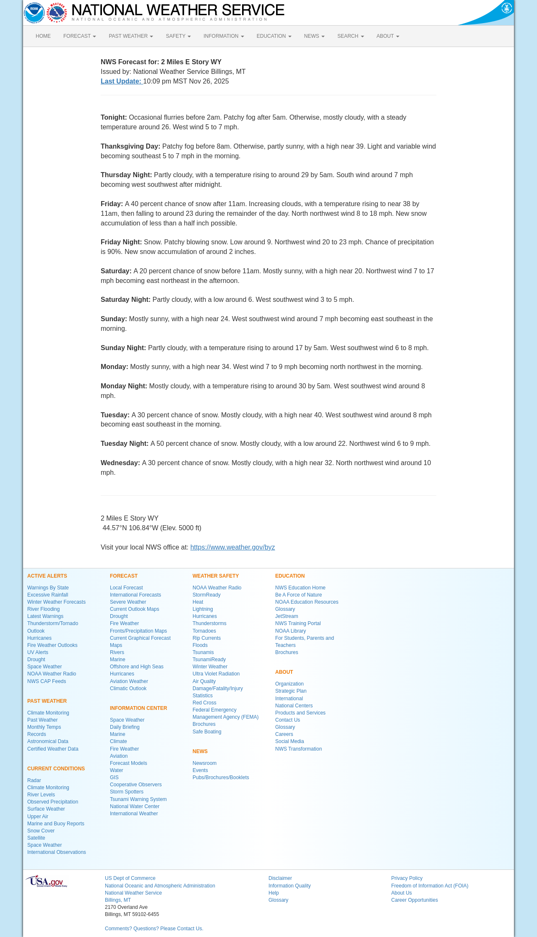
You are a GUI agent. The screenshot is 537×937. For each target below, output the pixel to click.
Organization (289, 684)
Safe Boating (207, 732)
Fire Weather (124, 623)
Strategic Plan (291, 691)
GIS (114, 777)
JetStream (286, 616)
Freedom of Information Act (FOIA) (430, 886)
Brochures (204, 724)
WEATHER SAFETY (216, 576)
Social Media (289, 741)
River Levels (41, 795)
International (289, 698)
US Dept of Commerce (130, 878)
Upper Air (37, 816)
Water (116, 770)
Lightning (203, 609)
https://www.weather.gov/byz (232, 547)
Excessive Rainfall (47, 595)
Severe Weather (128, 602)
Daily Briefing (125, 727)
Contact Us (287, 720)
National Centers (294, 706)
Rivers (117, 652)
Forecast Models (128, 763)
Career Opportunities (414, 900)
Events (200, 770)
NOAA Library (290, 631)
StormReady (207, 595)
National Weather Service (133, 893)
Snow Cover (41, 831)
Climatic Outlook (128, 688)
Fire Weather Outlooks (52, 645)
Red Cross (204, 703)
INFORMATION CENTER (138, 708)
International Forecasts (135, 595)
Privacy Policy (407, 878)
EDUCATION (274, 36)
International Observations (56, 852)
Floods (200, 645)
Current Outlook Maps (134, 609)
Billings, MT (118, 900)
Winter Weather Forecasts (56, 602)
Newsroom (204, 763)
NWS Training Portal (298, 623)
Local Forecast (126, 588)
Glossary (285, 609)
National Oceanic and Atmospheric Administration (160, 886)
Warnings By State (48, 588)
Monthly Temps (44, 727)
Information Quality (289, 886)
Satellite (36, 838)
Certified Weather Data (52, 749)
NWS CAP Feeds (46, 681)
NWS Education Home (300, 588)
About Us (401, 893)
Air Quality (204, 681)
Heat (198, 602)
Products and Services (300, 713)
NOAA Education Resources (307, 602)
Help (273, 893)
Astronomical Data (47, 741)
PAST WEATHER (131, 36)
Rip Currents (207, 638)
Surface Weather (46, 809)
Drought (36, 659)
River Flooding (43, 609)
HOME (43, 36)
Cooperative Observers (136, 785)
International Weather (134, 814)
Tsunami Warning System (138, 799)
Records (36, 734)
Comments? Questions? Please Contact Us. (154, 929)
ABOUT (388, 36)
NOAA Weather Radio (51, 674)
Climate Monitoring (48, 713)
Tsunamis (203, 652)
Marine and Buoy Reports (55, 824)
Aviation (119, 756)
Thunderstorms (210, 623)
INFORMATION (223, 36)
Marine (117, 659)
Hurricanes (39, 638)
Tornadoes (204, 631)
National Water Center (134, 806)
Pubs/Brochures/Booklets (221, 777)
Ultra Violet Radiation (216, 674)
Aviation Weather (129, 681)
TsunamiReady (209, 659)
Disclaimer (280, 878)
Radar (34, 780)
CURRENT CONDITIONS (56, 769)
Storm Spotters (126, 792)
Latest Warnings (45, 616)
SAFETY (178, 36)
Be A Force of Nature (298, 595)
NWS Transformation (298, 749)
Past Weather (42, 720)
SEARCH (350, 36)
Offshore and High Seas (137, 667)
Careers (284, 734)
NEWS (314, 36)
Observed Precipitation (52, 802)
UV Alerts (37, 652)
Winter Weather (210, 667)
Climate (118, 741)
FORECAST (79, 36)
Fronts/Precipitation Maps (138, 631)
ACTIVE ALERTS (47, 576)
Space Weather (44, 667)
